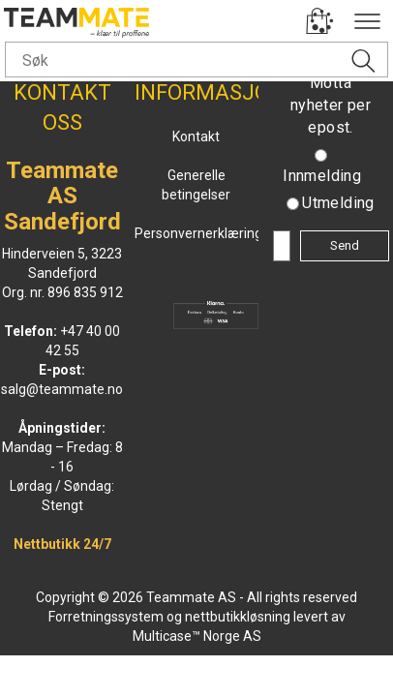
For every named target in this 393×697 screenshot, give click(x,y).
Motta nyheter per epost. (330, 105)
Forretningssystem (106, 616)
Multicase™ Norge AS (197, 636)
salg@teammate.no (62, 389)
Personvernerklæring (198, 233)
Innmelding (322, 176)
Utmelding (338, 203)
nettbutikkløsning (237, 616)
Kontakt (196, 136)
